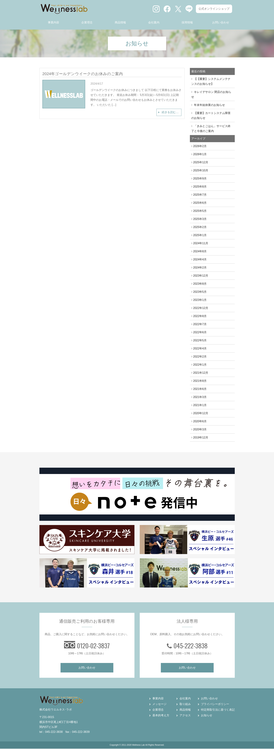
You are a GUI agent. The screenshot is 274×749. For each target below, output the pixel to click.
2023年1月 (200, 299)
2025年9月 (200, 178)
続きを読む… (170, 112)
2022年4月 (200, 348)
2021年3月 (200, 397)
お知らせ (206, 715)
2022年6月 (200, 332)
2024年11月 (200, 243)
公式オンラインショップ (214, 8)
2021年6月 (200, 388)
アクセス (185, 715)
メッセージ (159, 704)
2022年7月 (200, 324)
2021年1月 (200, 405)
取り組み (185, 704)
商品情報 (120, 22)
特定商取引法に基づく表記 (218, 710)
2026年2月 (200, 146)
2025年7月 (200, 194)
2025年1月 (200, 235)
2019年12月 (200, 437)
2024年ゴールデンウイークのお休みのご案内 (82, 74)
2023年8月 (200, 283)
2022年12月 (200, 307)
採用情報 (187, 22)
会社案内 (153, 22)
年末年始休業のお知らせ (209, 104)
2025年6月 (200, 202)
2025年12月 (200, 162)
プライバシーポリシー (215, 704)
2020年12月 (200, 413)
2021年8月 (200, 380)
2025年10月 (200, 170)
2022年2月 (200, 356)
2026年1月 (200, 154)
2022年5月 (200, 340)
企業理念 (87, 22)
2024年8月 (200, 251)
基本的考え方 (160, 715)
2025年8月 (200, 186)
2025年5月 (200, 210)
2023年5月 (200, 291)
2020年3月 (200, 429)
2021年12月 (200, 372)
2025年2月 (200, 227)
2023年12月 (200, 275)
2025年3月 (200, 218)
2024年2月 (200, 267)
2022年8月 (200, 316)
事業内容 (53, 22)
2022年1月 (200, 364)
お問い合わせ (220, 22)
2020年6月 (200, 421)
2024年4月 (200, 259)
